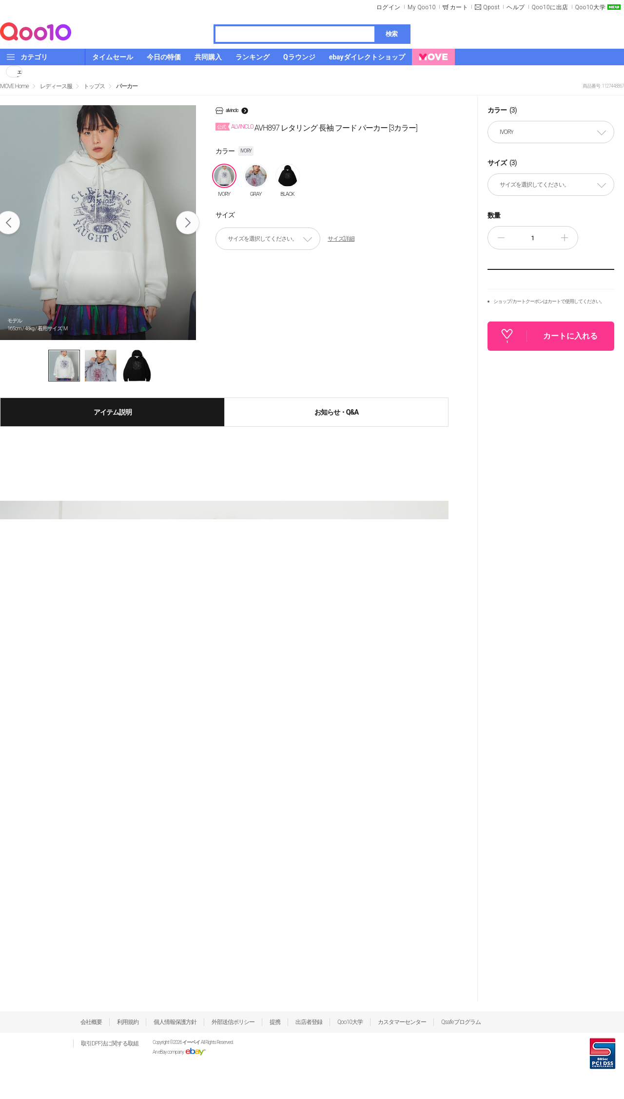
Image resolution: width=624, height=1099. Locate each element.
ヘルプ (516, 7)
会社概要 (91, 1022)
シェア (19, 71)
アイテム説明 (113, 412)
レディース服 (56, 86)
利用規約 (127, 1022)
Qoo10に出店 (550, 7)
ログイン (388, 7)
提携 (275, 1022)
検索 (391, 34)
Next (188, 222)
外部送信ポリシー (233, 1022)
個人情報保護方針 (175, 1022)
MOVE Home (14, 86)
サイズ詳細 (341, 238)
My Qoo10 (422, 7)
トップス (94, 86)
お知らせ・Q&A (336, 412)
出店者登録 (308, 1022)
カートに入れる (570, 336)
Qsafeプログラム (461, 1022)
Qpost (491, 7)
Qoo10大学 (590, 7)
